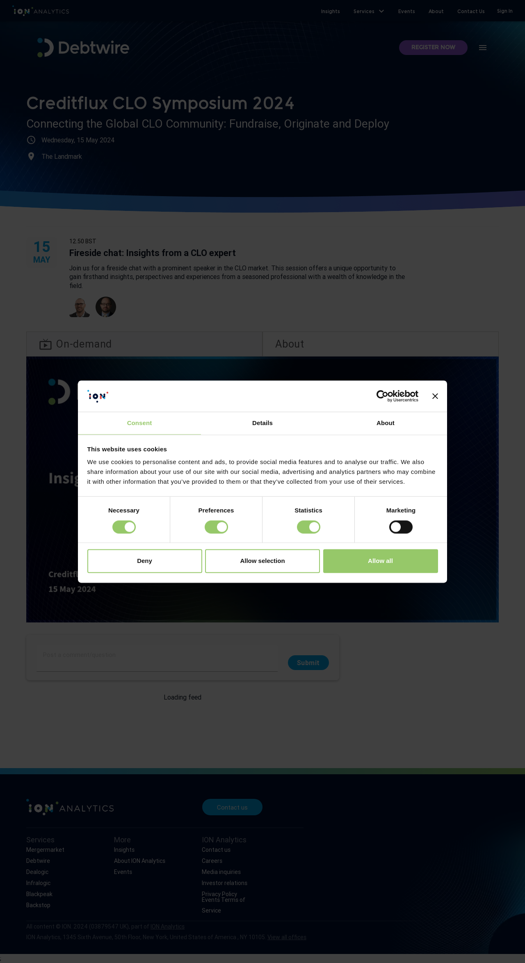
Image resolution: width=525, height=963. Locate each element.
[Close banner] (435, 396)
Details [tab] (262, 423)
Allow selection (262, 561)
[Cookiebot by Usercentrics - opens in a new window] (382, 396)
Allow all (380, 561)
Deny (144, 561)
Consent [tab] (139, 423)
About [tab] (386, 423)
